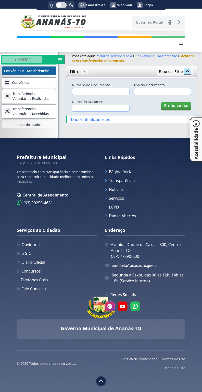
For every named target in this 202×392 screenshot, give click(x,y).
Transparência (120, 180)
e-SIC (24, 253)
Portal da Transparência (114, 56)
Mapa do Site (174, 368)
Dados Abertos (120, 216)
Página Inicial (119, 171)
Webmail (121, 5)
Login (145, 5)
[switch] (61, 5)
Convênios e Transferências (156, 56)
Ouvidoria (28, 244)
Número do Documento (91, 85)
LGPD (112, 207)
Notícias (114, 189)
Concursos (29, 271)
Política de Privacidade (139, 359)
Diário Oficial (31, 262)
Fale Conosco (31, 288)
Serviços (114, 198)
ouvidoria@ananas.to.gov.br (134, 265)
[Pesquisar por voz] (169, 22)
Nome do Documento (89, 101)
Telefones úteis (32, 280)
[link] (71, 22)
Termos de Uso (173, 359)
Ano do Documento (149, 85)
